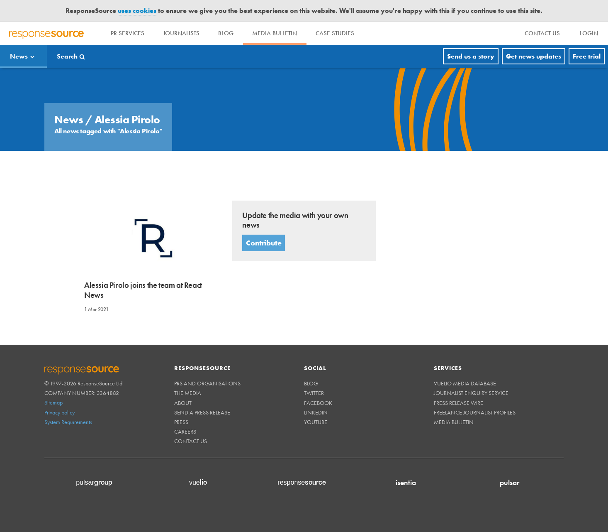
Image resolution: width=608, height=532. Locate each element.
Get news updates (533, 56)
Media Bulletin (279, 33)
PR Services (128, 33)
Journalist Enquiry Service (471, 393)
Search (67, 56)
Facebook (318, 403)
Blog (229, 33)
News (19, 56)
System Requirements (68, 422)
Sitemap (53, 402)
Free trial (587, 56)
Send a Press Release (202, 412)
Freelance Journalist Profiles (475, 412)
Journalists (183, 33)
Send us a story (470, 56)
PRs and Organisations (207, 383)
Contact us (190, 441)
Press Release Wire (458, 403)
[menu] (542, 33)
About (183, 403)
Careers (185, 431)
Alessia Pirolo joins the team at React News (143, 290)
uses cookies (137, 10)
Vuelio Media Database (465, 383)
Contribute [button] (263, 243)
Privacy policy (59, 412)
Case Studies (340, 33)
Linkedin (316, 412)
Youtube (315, 422)
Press (181, 422)
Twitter (314, 393)
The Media (187, 393)
